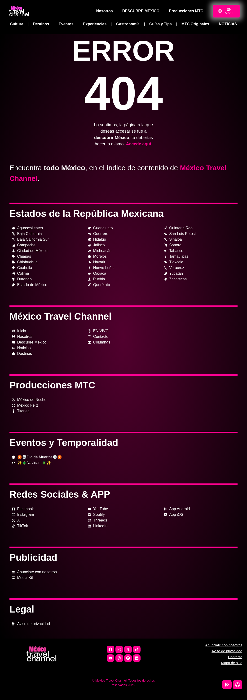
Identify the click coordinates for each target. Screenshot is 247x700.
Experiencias (94, 24)
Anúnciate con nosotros (223, 645)
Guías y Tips (160, 24)
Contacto (235, 657)
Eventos (66, 24)
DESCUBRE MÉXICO (140, 11)
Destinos (41, 24)
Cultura (16, 24)
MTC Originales (195, 24)
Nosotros (104, 11)
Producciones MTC (186, 11)
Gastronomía (128, 24)
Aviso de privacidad (227, 651)
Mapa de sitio (231, 663)
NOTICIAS (228, 24)
